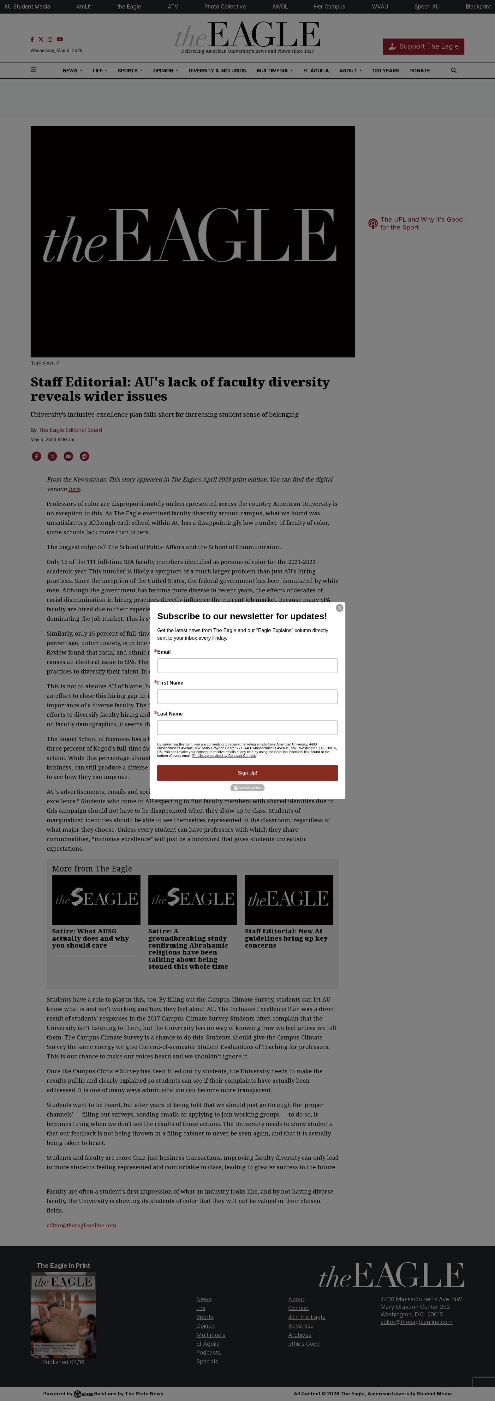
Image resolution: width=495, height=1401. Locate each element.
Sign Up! (247, 772)
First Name (170, 683)
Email (164, 652)
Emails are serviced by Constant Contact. (224, 755)
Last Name (170, 713)
